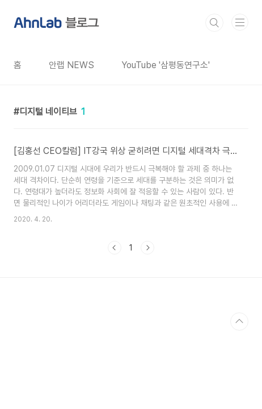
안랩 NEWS (71, 65)
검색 (214, 22)
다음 (147, 247)
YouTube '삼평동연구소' (165, 65)
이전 (114, 247)
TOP (239, 321)
